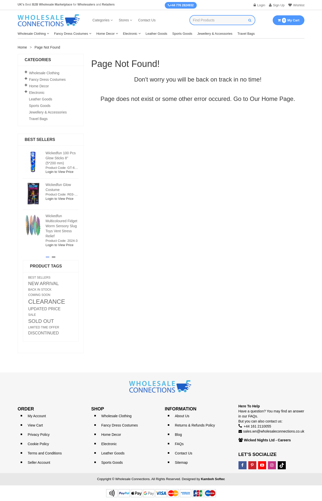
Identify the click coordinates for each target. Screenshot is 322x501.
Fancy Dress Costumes (71, 33)
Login (259, 5)
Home (22, 47)
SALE (32, 314)
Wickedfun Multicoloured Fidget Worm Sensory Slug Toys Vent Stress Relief (61, 226)
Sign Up (277, 5)
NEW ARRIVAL (43, 283)
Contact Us (146, 20)
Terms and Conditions (45, 453)
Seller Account (39, 462)
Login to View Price (59, 171)
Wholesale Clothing (32, 33)
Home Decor (105, 33)
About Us (182, 416)
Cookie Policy (38, 444)
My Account (37, 416)
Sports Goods (182, 33)
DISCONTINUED (43, 333)
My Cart (288, 20)
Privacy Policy (39, 435)
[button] (47, 257)
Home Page (278, 98)
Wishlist (296, 5)
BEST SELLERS (39, 277)
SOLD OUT (41, 321)
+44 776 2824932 (181, 5)
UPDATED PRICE (44, 309)
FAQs (179, 444)
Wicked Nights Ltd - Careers (267, 440)
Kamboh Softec (213, 479)
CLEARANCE (46, 302)
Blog (178, 435)
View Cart (35, 425)
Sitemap (181, 462)
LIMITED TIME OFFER (43, 327)
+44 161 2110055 (257, 426)
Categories (101, 20)
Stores (124, 20)
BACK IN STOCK (39, 289)
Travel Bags (246, 33)
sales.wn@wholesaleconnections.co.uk (273, 431)
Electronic (130, 33)
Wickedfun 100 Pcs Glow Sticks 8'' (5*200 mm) (61, 158)
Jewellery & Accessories (214, 33)
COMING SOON (39, 294)
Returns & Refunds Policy (195, 425)
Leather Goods (156, 33)
